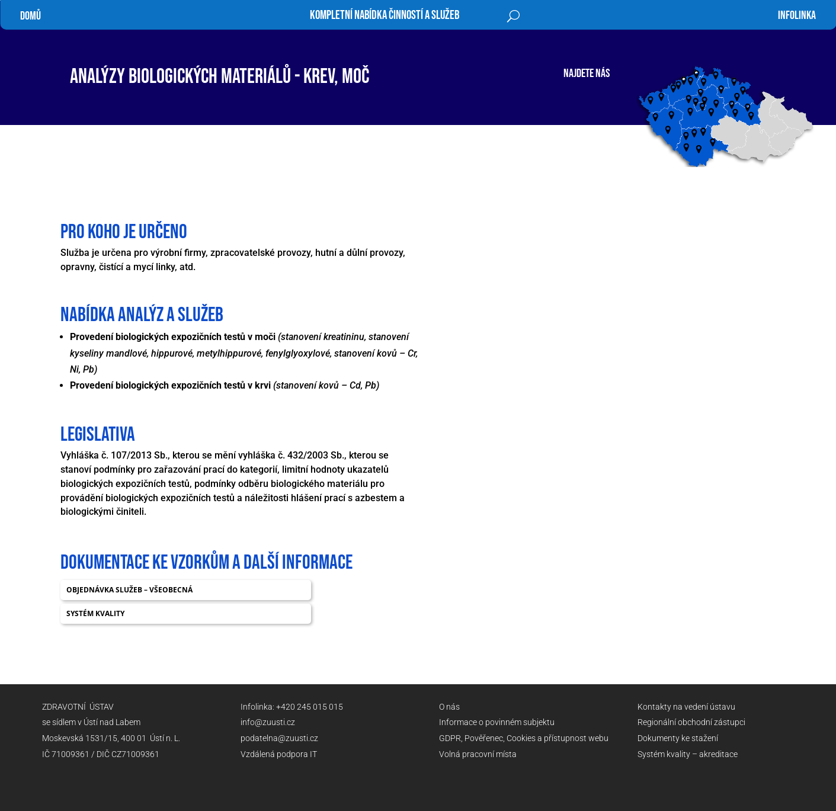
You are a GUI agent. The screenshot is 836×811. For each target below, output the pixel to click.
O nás (449, 706)
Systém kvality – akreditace (688, 754)
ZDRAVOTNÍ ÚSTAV (78, 706)
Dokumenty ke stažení (678, 738)
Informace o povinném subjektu (497, 722)
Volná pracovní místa (478, 754)
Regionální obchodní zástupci (691, 722)
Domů (30, 16)
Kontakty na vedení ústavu (686, 706)
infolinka (797, 15)
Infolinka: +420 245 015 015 (292, 706)
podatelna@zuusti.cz (279, 738)
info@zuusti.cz (268, 722)
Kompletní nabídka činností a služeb (384, 17)
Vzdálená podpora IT (279, 754)
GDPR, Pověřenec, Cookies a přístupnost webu (523, 738)
